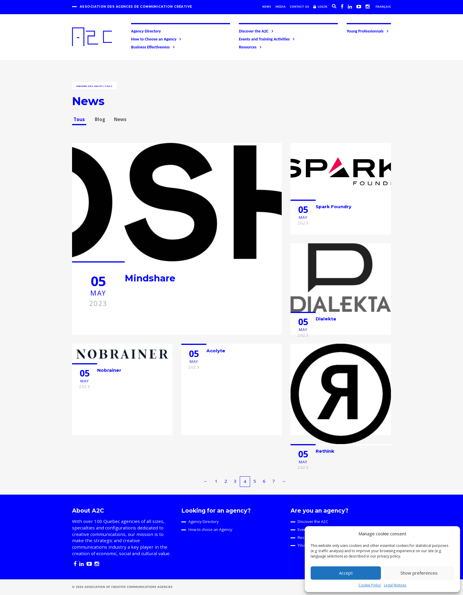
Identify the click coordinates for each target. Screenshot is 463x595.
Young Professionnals (368, 31)
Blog (100, 119)
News (266, 7)
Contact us (299, 7)
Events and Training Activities (267, 39)
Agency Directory (146, 31)
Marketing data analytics (90, 86)
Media (280, 7)
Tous (79, 119)
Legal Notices (395, 585)
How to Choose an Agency (156, 39)
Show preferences (419, 573)
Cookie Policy (369, 585)
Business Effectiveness (153, 47)
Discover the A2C (256, 31)
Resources (250, 47)
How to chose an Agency (210, 529)
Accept (346, 573)
